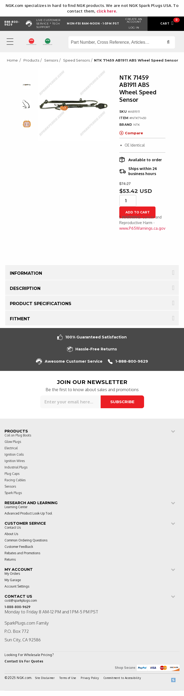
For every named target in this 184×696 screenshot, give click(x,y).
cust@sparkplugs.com (21, 600)
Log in (134, 27)
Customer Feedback (19, 547)
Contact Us (13, 527)
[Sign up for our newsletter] (70, 401)
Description (25, 288)
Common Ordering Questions (26, 540)
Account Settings (17, 586)
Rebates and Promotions (22, 553)
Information (26, 273)
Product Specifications (40, 303)
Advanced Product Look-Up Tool (28, 513)
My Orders (12, 574)
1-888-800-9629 (128, 361)
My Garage (13, 580)
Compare (131, 133)
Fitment (20, 318)
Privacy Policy (90, 677)
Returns (10, 559)
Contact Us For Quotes (24, 661)
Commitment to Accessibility (122, 677)
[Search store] (121, 42)
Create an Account (133, 20)
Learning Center (16, 507)
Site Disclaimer (45, 677)
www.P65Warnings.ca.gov (142, 228)
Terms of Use (67, 677)
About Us (11, 534)
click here (106, 11)
